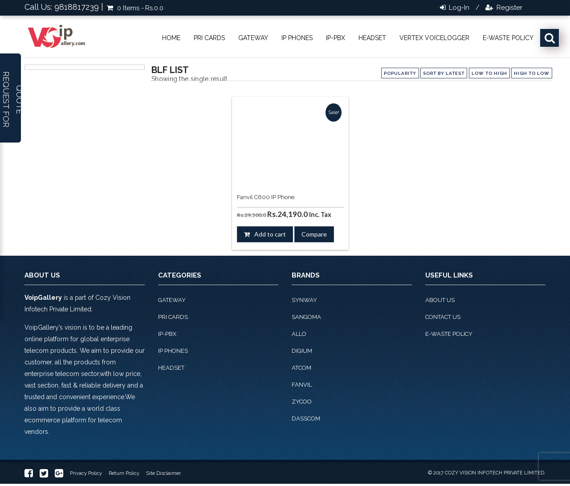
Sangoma (306, 317)
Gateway (253, 37)
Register (508, 8)
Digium (302, 350)
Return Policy (124, 473)
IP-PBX (335, 37)
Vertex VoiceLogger (434, 37)
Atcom (301, 367)
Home (171, 37)
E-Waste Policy (508, 37)
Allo (299, 334)
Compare (314, 234)
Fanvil (302, 384)
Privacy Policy (86, 473)
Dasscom (306, 418)
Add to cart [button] (270, 234)
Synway (304, 300)
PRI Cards (209, 37)
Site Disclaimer (163, 473)
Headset (372, 37)
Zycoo (302, 401)
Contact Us (442, 317)
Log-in (458, 8)
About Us (440, 300)
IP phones (297, 37)
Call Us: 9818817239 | (63, 6)
